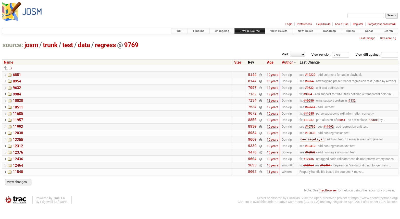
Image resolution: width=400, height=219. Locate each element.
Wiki (179, 31)
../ (10, 68)
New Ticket (305, 31)
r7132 (352, 104)
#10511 (310, 111)
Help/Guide (323, 24)
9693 (252, 176)
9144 (252, 75)
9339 (252, 154)
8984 (252, 140)
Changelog (222, 31)
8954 (17, 82)
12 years (272, 89)
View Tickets (278, 31)
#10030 (308, 104)
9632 (17, 89)
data (84, 45)
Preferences (304, 24)
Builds (350, 31)
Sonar (369, 31)
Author (287, 62)
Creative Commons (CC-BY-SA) (298, 214)
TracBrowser (328, 202)
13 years (272, 82)
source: (13, 45)
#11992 (328, 133)
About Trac (341, 24)
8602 (252, 183)
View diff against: (377, 54)
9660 (252, 147)
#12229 (310, 75)
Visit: (285, 54)
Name (8, 62)
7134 (252, 104)
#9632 (309, 89)
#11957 (308, 126)
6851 (17, 75)
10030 (18, 104)
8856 (252, 125)
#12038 (310, 140)
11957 (18, 125)
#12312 (310, 154)
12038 (18, 140)
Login (288, 24)
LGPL (382, 214)
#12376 (310, 162)
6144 (252, 82)
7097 (252, 89)
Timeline (198, 31)
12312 (18, 154)
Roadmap (329, 31)
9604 (252, 169)
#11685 (308, 118)
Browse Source (250, 31)
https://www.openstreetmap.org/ (374, 210)
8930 (252, 133)
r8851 (341, 126)
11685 (18, 118)
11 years (272, 184)
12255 (18, 147)
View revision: (321, 54)
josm (31, 45)
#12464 (308, 176)
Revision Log (388, 38)
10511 (18, 111)
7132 (252, 96)
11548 (18, 183)
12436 (18, 169)
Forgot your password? (382, 24)
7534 (252, 111)
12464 (18, 176)
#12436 (308, 169)
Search (388, 31)
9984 (17, 96)
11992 (18, 133)
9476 (252, 162)
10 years (272, 75)
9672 (252, 118)
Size (237, 62)
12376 (18, 162)
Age (270, 62)
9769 (131, 45)
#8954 (309, 82)
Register (358, 24)
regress (105, 45)
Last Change (367, 38)
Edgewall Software (53, 214)
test (67, 45)
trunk (50, 45)
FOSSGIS (293, 210)
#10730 (310, 133)
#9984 (307, 97)
